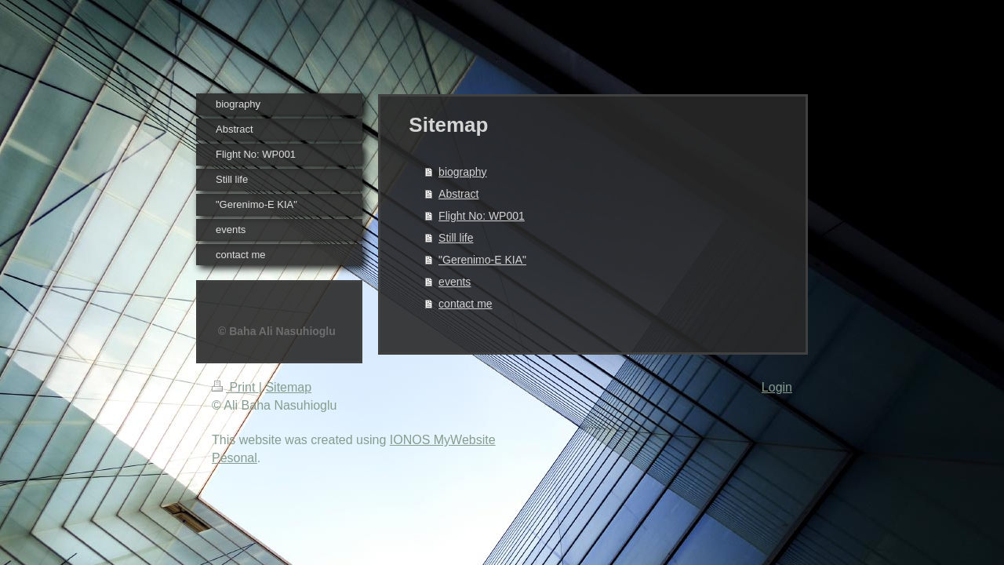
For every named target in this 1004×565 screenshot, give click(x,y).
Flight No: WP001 (481, 216)
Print (235, 387)
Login (777, 387)
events (454, 281)
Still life (455, 237)
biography (462, 172)
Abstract (458, 194)
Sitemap (288, 387)
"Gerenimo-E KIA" (482, 259)
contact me (465, 303)
